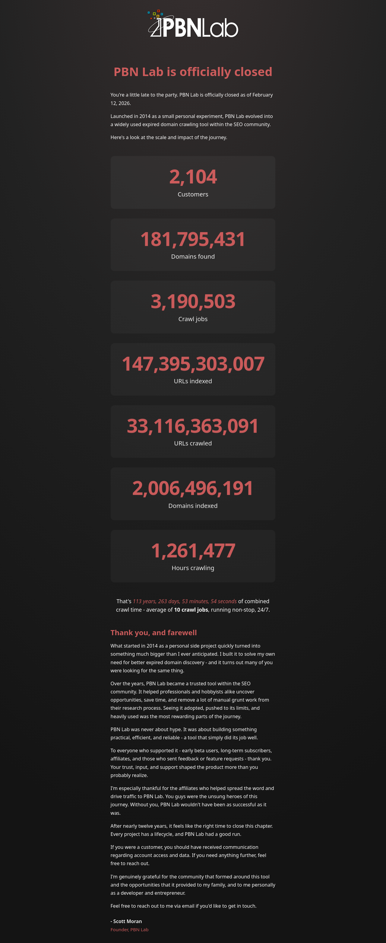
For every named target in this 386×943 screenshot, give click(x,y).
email (188, 906)
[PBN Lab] (193, 34)
